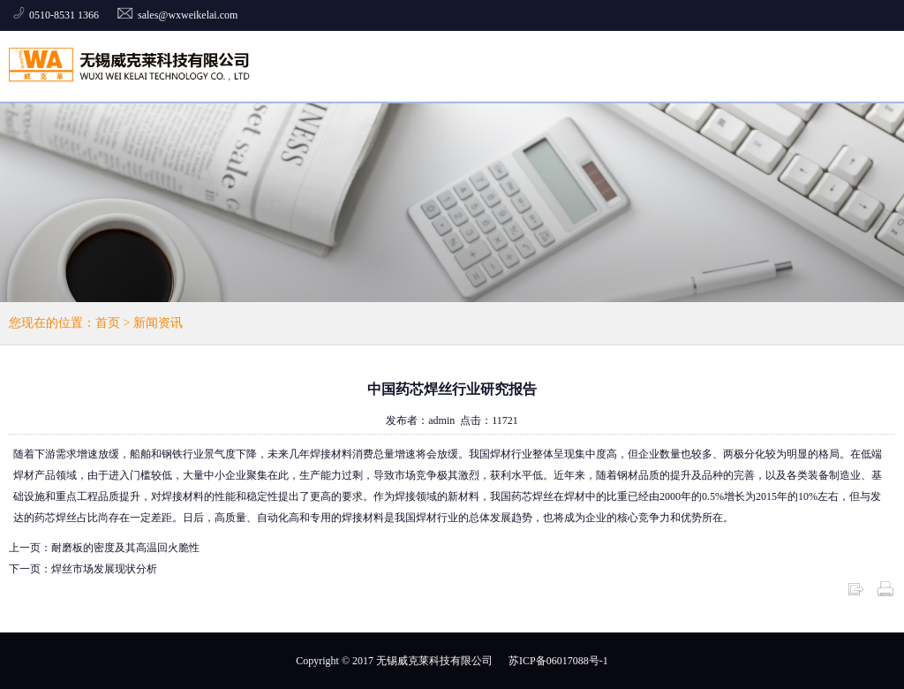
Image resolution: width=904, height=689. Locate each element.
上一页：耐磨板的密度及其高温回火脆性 (104, 547)
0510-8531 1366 (65, 15)
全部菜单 (869, 65)
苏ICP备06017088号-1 (558, 661)
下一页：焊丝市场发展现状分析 (83, 569)
